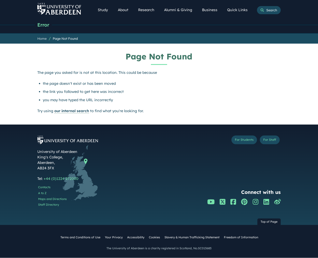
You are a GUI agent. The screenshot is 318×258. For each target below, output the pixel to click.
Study (105, 10)
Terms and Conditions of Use (80, 237)
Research (148, 10)
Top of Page (269, 222)
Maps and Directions (52, 199)
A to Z (42, 193)
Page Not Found (65, 39)
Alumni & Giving (180, 10)
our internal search (71, 111)
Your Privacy (114, 237)
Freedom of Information (241, 237)
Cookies (154, 237)
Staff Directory (48, 205)
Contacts (44, 187)
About (125, 10)
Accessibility (135, 237)
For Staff (268, 140)
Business (212, 10)
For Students (238, 140)
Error (43, 25)
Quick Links (239, 10)
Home (42, 39)
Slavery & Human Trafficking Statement (191, 237)
